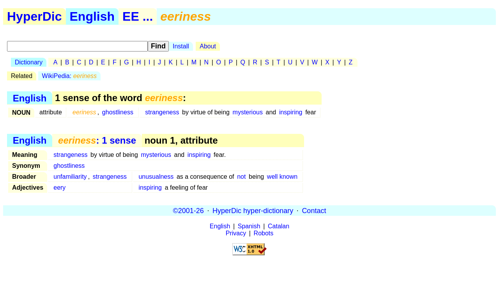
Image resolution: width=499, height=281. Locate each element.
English (92, 16)
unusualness (155, 176)
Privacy (236, 233)
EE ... (137, 16)
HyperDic (34, 16)
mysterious (248, 112)
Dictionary (28, 62)
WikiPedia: (69, 76)
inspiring (291, 112)
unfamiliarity (70, 176)
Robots (264, 233)
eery (59, 187)
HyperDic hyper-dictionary (252, 210)
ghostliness (117, 112)
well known (282, 176)
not (241, 176)
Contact (314, 210)
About (208, 46)
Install (181, 46)
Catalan (278, 226)
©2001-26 (188, 210)
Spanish (249, 226)
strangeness (162, 112)
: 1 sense (97, 140)
